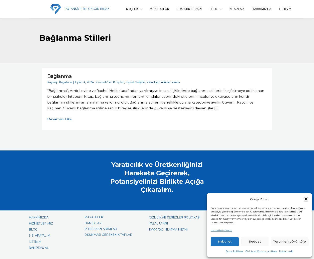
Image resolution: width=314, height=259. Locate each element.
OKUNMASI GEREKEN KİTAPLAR (108, 234)
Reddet (255, 241)
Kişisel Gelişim (135, 82)
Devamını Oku (59, 118)
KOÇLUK (141, 9)
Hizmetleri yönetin (221, 230)
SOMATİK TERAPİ (193, 9)
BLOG (218, 9)
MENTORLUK (165, 9)
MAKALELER (94, 217)
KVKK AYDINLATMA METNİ (168, 229)
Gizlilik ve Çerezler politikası (261, 251)
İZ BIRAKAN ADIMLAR (101, 229)
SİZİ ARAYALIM (39, 235)
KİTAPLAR (238, 9)
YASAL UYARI (158, 223)
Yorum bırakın (169, 82)
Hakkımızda (286, 251)
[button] (306, 199)
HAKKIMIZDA (261, 9)
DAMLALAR (93, 223)
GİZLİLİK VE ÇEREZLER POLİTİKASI (174, 217)
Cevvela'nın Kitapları (110, 82)
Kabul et (224, 241)
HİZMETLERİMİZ (41, 223)
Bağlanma (59, 76)
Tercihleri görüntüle (289, 241)
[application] (147, 9)
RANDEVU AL (39, 247)
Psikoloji (151, 82)
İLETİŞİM (283, 9)
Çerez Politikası (234, 251)
